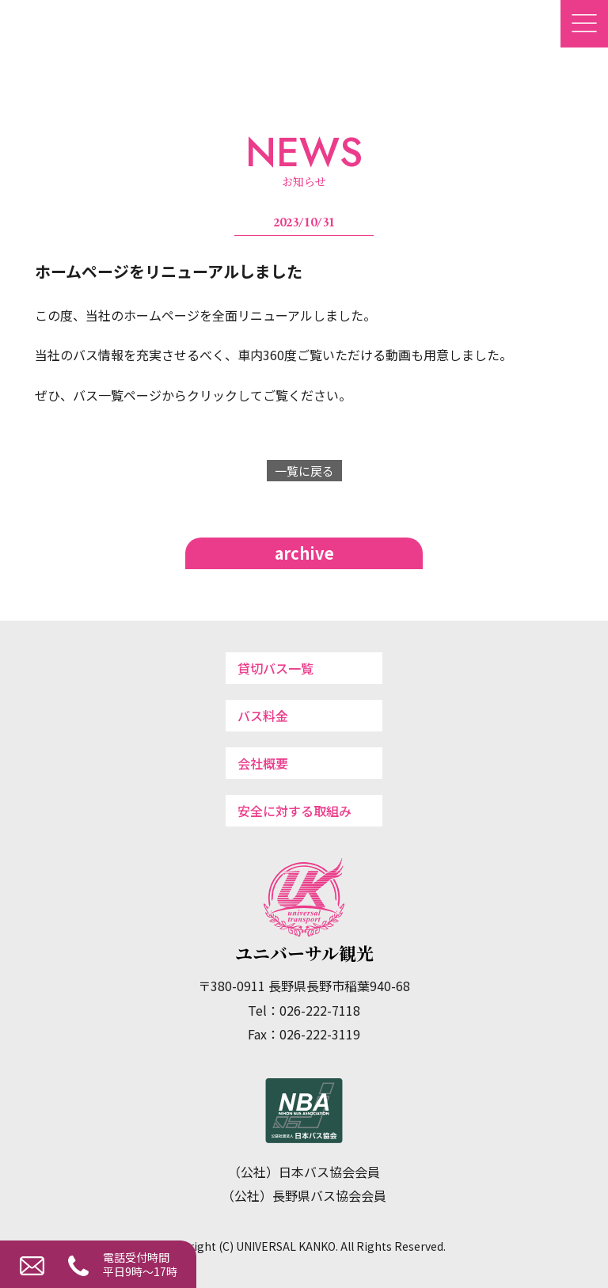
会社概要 (263, 763)
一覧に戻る (304, 470)
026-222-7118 (75, 1263)
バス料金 (263, 715)
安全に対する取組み (295, 810)
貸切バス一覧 (276, 668)
